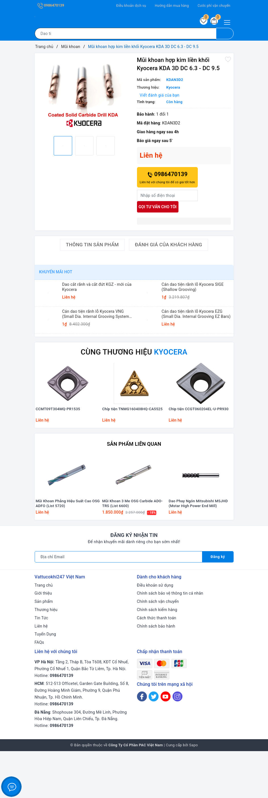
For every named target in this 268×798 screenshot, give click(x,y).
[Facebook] (142, 743)
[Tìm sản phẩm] (125, 35)
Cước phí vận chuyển (214, 6)
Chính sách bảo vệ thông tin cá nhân (170, 640)
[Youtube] (166, 743)
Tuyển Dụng (45, 681)
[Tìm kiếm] (225, 35)
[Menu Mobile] (229, 21)
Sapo (193, 792)
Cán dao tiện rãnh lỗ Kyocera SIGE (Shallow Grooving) (193, 288)
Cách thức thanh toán (156, 664)
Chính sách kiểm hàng (157, 656)
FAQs (39, 689)
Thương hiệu (46, 656)
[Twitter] (154, 743)
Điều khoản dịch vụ (131, 6)
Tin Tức (41, 664)
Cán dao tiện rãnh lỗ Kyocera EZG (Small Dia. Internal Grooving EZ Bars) (196, 315)
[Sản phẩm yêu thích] (200, 22)
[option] (84, 96)
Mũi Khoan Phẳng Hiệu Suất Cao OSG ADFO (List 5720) (68, 550)
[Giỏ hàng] (213, 22)
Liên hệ (41, 673)
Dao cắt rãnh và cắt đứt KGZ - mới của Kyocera (97, 288)
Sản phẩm (44, 648)
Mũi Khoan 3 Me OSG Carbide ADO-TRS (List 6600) (132, 550)
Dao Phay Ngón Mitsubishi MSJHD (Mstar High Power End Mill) (198, 550)
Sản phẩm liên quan (134, 468)
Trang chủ (44, 632)
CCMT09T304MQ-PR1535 (58, 434)
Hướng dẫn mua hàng (172, 6)
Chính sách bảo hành (156, 673)
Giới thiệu (43, 640)
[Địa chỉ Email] (118, 603)
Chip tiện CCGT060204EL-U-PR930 (199, 434)
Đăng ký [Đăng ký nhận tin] (217, 603)
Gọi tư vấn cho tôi (158, 208)
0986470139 (51, 5)
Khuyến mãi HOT (55, 273)
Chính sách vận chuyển (158, 648)
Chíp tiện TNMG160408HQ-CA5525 (132, 434)
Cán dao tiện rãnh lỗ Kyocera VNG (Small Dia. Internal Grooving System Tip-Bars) (95, 316)
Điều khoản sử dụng (155, 632)
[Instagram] (177, 743)
